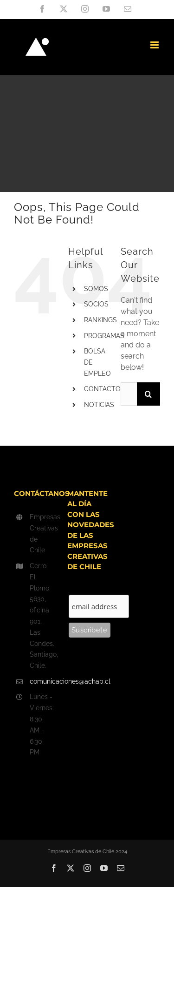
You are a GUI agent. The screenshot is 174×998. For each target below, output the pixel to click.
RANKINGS (100, 320)
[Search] (148, 394)
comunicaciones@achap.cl (41, 681)
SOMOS (96, 288)
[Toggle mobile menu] (155, 45)
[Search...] (129, 394)
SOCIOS (96, 304)
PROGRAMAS (104, 335)
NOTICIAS (99, 404)
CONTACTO (102, 389)
